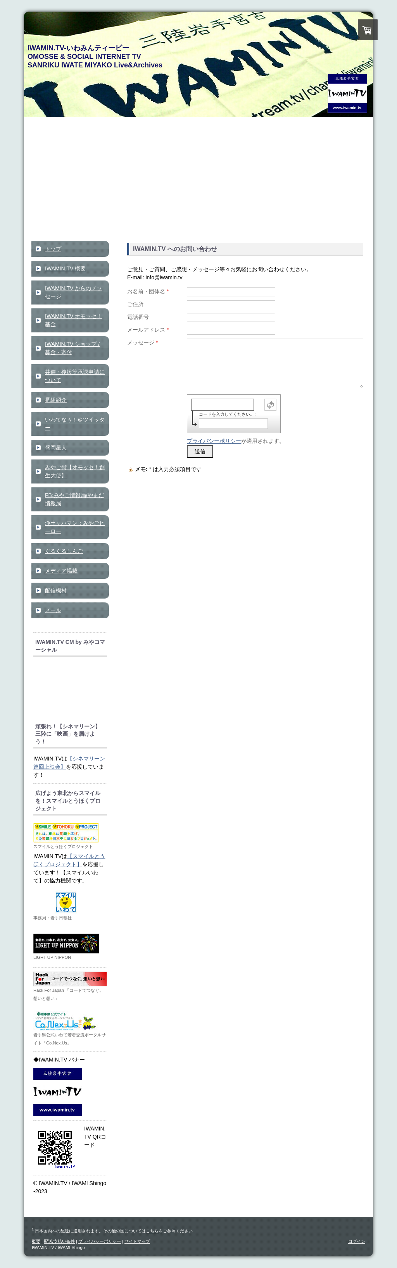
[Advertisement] (198, 183)
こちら (152, 1230)
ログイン (356, 1241)
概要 (36, 1241)
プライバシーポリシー (214, 441)
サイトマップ (137, 1241)
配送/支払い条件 (59, 1241)
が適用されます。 (236, 441)
